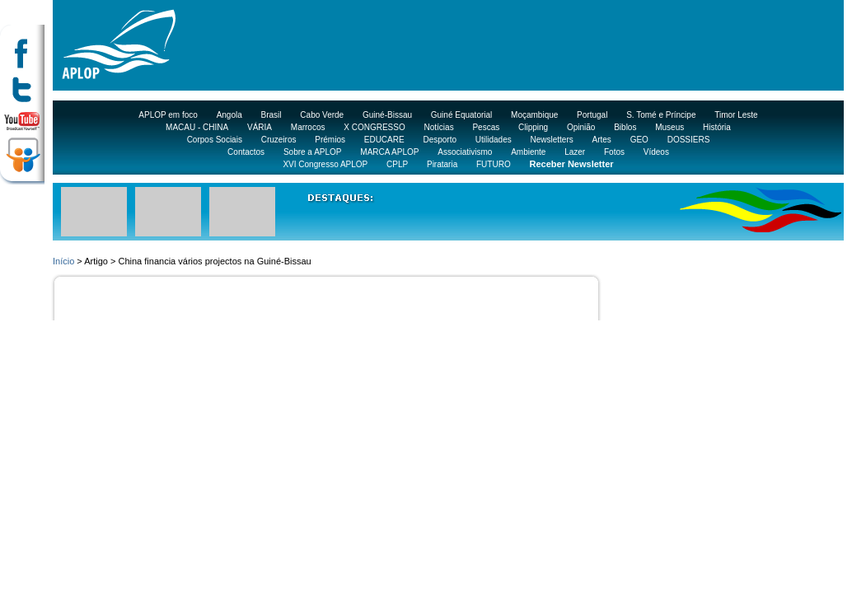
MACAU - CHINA (197, 127)
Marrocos (308, 127)
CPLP (397, 164)
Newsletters (551, 139)
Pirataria (442, 164)
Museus (669, 127)
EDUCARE (384, 139)
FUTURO (493, 164)
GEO (639, 139)
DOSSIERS (688, 139)
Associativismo (465, 151)
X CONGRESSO (374, 127)
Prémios (330, 139)
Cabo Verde (322, 114)
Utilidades (493, 139)
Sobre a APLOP (312, 151)
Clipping (533, 127)
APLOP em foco (168, 114)
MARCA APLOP (389, 151)
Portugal (592, 114)
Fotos (614, 151)
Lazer (574, 151)
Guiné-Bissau (387, 114)
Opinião (581, 127)
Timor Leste (735, 114)
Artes (601, 139)
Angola (229, 114)
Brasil (271, 114)
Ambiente (528, 151)
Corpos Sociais (214, 139)
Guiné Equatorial (462, 114)
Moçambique (534, 114)
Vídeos (656, 151)
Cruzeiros (279, 139)
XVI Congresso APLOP (325, 164)
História (717, 127)
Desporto (439, 139)
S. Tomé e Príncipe (660, 114)
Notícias (439, 127)
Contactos (245, 151)
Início (63, 261)
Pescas (485, 127)
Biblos (625, 127)
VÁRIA (259, 127)
